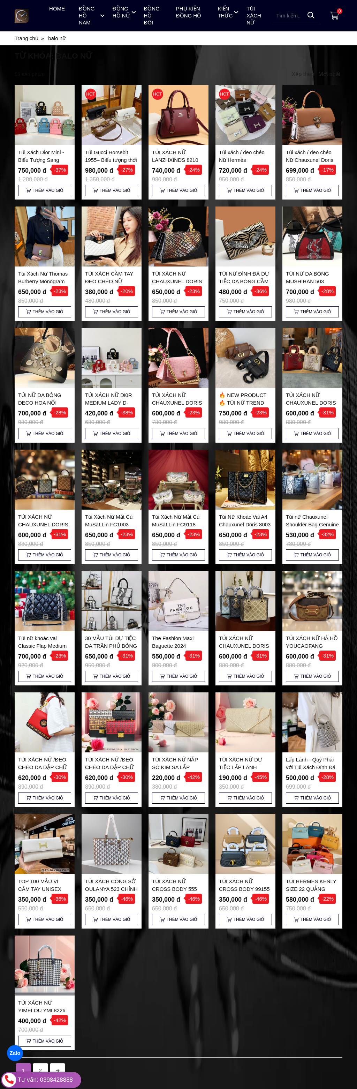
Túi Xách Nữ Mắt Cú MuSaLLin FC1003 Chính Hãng (108, 524)
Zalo (14, 1053)
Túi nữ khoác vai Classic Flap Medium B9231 (42, 645)
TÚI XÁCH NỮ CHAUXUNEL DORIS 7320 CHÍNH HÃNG (43, 524)
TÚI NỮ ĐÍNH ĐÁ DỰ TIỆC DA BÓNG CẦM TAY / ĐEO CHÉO (244, 281)
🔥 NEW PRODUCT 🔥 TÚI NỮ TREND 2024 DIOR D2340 (242, 402)
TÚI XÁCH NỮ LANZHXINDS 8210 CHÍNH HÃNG (175, 160)
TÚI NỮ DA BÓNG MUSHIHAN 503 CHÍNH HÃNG (307, 281)
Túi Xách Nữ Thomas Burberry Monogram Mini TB (43, 281)
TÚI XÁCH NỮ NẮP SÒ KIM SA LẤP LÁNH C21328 (175, 767)
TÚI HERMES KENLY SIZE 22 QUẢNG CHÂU (311, 829)
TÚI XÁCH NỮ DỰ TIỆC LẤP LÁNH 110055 (240, 767)
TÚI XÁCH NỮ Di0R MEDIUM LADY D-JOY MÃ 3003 (108, 402)
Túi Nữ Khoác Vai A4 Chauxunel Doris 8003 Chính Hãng (245, 524)
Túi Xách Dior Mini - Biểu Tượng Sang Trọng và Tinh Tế (41, 160)
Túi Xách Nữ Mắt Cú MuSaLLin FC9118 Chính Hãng (175, 524)
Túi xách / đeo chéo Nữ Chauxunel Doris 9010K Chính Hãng (309, 160)
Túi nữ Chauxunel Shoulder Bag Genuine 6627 (312, 524)
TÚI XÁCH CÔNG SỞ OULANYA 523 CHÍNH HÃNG (111, 829)
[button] (316, 74)
